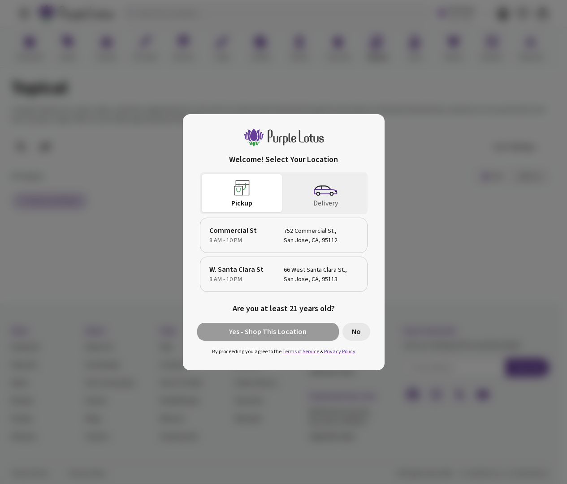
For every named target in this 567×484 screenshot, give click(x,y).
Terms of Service (300, 352)
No (356, 332)
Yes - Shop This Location (268, 332)
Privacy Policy (339, 352)
